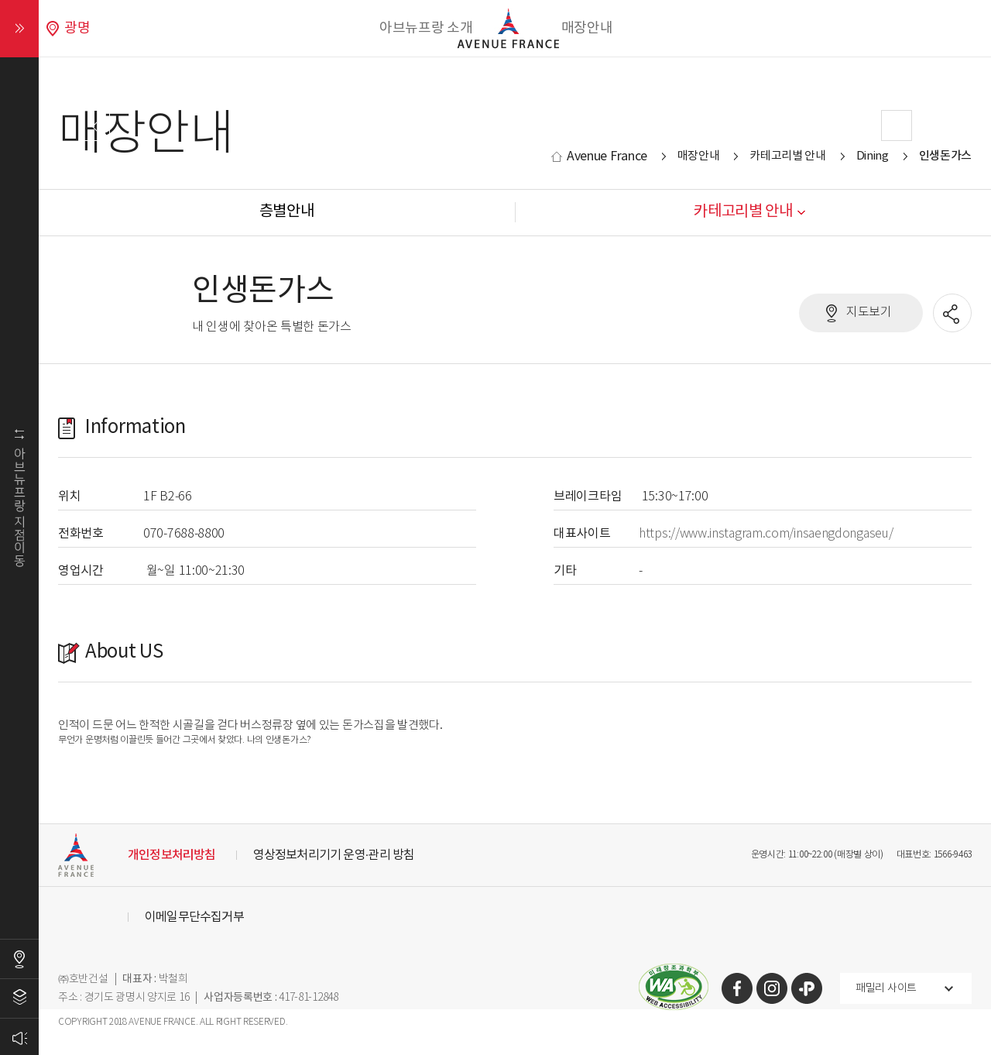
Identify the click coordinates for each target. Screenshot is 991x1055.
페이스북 (737, 988)
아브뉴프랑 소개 (426, 28)
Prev (94, 125)
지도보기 (869, 312)
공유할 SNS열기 (953, 314)
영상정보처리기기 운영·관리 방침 (334, 855)
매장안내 (587, 28)
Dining (872, 156)
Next (896, 125)
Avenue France (607, 156)
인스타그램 (771, 988)
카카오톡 (806, 988)
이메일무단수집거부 (194, 917)
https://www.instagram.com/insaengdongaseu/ (766, 534)
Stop (528, 223)
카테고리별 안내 (787, 156)
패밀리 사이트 (886, 988)
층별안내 (19, 998)
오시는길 (19, 959)
